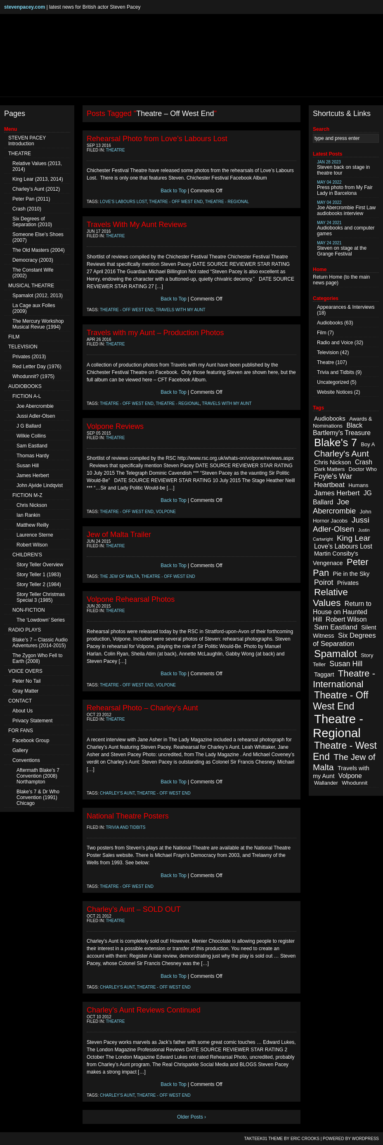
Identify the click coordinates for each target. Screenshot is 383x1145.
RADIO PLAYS (24, 630)
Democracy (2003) (32, 260)
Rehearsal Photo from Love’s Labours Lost (157, 139)
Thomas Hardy (33, 456)
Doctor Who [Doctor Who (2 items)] (363, 469)
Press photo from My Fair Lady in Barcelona (345, 188)
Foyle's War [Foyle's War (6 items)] (333, 476)
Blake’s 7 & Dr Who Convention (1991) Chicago (38, 797)
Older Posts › (191, 1117)
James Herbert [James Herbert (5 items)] (336, 493)
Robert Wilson (32, 545)
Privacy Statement (32, 721)
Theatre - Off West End (176, 201)
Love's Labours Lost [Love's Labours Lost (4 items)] (343, 546)
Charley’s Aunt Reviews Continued (144, 1010)
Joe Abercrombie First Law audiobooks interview (346, 208)
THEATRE (19, 153)
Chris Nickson (32, 505)
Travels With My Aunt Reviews (137, 224)
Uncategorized (333, 382)
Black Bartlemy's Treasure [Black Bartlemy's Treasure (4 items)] (342, 429)
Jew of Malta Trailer (119, 534)
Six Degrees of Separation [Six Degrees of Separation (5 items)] (344, 640)
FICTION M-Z (27, 495)
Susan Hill (28, 465)
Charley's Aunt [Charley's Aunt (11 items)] (341, 453)
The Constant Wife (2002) (32, 273)
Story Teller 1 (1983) (39, 574)
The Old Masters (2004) (38, 250)
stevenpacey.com (24, 7)
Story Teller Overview (40, 565)
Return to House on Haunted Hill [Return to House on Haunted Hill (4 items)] (342, 611)
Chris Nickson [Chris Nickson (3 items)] (332, 462)
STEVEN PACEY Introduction (27, 141)
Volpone (166, 511)
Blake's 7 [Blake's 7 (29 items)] (335, 442)
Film (321, 333)
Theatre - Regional (227, 201)
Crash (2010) (26, 209)
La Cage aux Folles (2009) (33, 308)
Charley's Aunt (117, 793)
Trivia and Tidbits (126, 827)
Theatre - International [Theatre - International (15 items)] (344, 678)
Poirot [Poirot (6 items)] (323, 582)
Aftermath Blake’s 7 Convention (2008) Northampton (38, 776)
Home (335, 277)
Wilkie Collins (31, 436)
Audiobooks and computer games (345, 228)
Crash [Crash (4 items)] (363, 462)
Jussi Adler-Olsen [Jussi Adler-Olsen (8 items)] (341, 524)
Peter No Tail (26, 681)
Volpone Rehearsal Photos (131, 599)
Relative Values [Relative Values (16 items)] (330, 597)
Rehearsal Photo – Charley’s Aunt (142, 708)
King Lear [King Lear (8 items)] (353, 538)
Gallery (20, 750)
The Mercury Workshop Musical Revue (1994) (38, 324)
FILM (13, 337)
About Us (22, 711)
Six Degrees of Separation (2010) (32, 221)
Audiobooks (330, 323)
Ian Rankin (28, 515)
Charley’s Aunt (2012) (36, 189)
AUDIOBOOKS (25, 386)
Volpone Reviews (115, 426)
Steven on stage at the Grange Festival (341, 249)
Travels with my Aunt (180, 310)
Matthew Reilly (33, 525)
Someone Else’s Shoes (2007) (38, 237)
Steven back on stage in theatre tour (343, 168)
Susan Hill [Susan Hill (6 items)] (345, 664)
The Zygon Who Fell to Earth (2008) (37, 658)
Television (328, 352)
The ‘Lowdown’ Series (41, 620)
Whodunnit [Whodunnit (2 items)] (354, 783)
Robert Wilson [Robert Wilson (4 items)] (346, 619)
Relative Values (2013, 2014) (37, 166)
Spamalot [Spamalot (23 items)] (335, 653)
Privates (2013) (29, 357)
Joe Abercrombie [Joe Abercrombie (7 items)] (334, 506)
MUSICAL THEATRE (31, 286)
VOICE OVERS (25, 671)
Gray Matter (25, 691)
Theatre (115, 150)
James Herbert (33, 475)
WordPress (365, 1138)
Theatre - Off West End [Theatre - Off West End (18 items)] (340, 701)
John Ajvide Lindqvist (40, 485)
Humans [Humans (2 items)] (358, 485)
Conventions (26, 760)
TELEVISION (23, 347)
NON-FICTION (28, 610)
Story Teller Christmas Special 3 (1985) (41, 597)
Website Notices (334, 392)
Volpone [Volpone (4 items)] (350, 775)
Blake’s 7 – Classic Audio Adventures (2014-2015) (40, 642)
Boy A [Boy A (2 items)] (368, 444)
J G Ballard (29, 426)
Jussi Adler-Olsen (36, 416)
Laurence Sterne (35, 535)
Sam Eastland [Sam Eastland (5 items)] (335, 627)
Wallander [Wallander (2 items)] (326, 783)
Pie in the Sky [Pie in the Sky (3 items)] (351, 573)
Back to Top (173, 191)
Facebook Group (30, 740)
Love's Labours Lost (123, 201)
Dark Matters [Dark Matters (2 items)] (329, 469)
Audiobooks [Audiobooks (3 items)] (329, 418)
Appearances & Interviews (345, 307)
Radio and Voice (335, 342)
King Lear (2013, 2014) (37, 179)
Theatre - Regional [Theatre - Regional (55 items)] (338, 726)
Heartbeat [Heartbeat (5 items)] (329, 485)
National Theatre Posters (128, 816)
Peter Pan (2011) (31, 199)
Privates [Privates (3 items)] (348, 583)
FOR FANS (20, 730)
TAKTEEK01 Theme (263, 1138)
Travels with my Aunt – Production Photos (155, 333)
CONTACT (20, 701)
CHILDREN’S (27, 555)
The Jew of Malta (119, 576)
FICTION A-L (26, 396)
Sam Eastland (32, 446)
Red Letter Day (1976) (36, 366)
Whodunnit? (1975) (33, 376)
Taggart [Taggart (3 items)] (324, 674)
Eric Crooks (305, 1138)
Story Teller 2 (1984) (39, 584)
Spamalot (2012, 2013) (37, 295)
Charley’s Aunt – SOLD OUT (134, 909)
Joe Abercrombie (35, 406)
